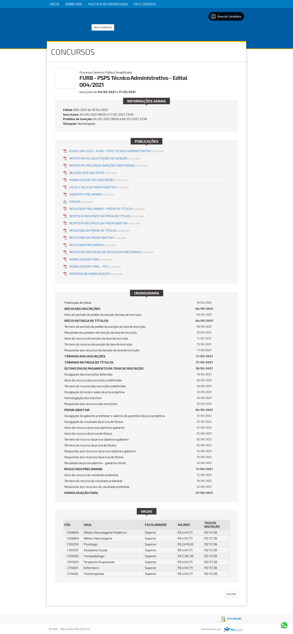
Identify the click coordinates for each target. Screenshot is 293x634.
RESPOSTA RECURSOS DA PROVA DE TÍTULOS (106, 216)
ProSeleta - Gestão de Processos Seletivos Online (233, 629)
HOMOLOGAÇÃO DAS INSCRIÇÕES (98, 180)
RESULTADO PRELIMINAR (92, 245)
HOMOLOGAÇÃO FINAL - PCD (95, 266)
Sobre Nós (73, 4)
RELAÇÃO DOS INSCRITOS (93, 173)
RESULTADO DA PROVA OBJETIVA (97, 237)
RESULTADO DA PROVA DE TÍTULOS (99, 230)
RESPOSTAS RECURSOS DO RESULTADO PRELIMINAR (111, 252)
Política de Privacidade (108, 4)
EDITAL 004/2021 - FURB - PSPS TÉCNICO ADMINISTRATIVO (116, 151)
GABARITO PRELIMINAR (91, 194)
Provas (81, 201)
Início (54, 4)
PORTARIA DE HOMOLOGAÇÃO (96, 274)
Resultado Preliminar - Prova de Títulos (107, 209)
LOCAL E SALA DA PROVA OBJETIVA (99, 187)
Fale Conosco (145, 4)
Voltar (231, 594)
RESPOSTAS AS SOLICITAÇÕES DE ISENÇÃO (104, 158)
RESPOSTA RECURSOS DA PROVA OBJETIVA (104, 223)
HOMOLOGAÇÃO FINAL (91, 259)
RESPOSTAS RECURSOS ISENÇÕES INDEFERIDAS (108, 165)
